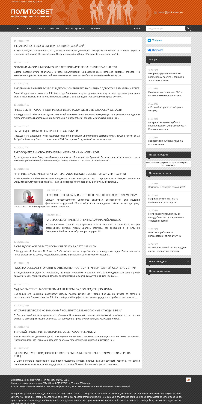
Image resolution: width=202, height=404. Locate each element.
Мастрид (54, 28)
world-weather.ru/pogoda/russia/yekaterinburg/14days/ (169, 161)
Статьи (27, 28)
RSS (137, 28)
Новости (40, 28)
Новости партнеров (75, 28)
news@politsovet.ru (168, 12)
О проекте (95, 28)
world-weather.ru (168, 163)
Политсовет (32, 11)
